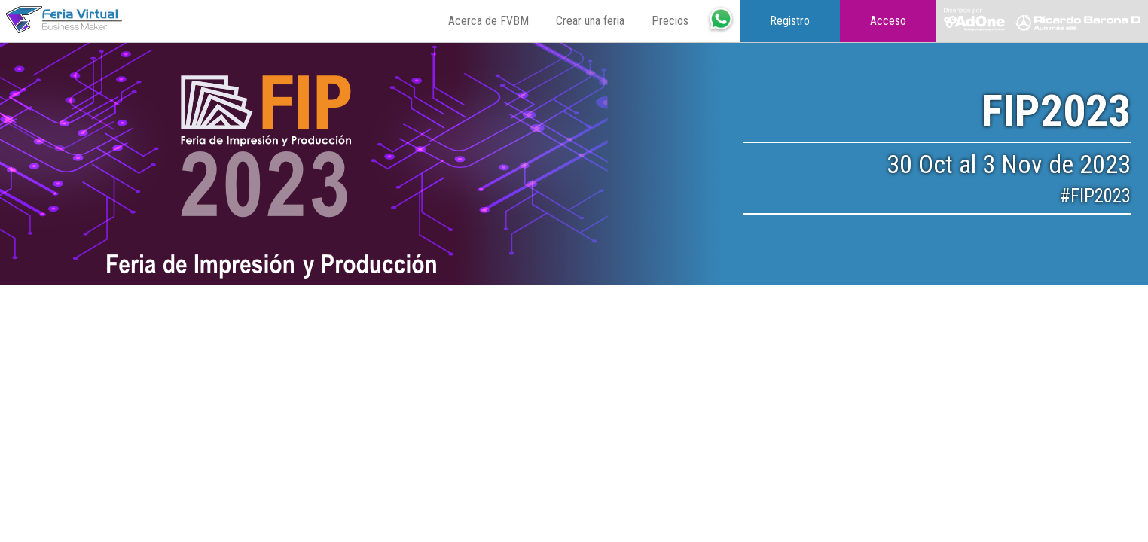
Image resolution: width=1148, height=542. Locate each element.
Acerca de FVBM (488, 21)
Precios (670, 21)
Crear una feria (590, 21)
